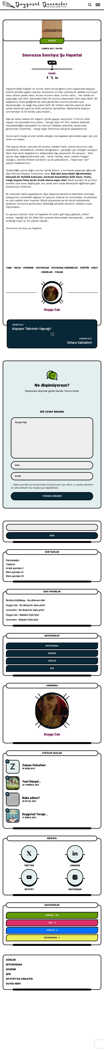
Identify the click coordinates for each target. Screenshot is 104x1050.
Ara (52, 535)
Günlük (52, 660)
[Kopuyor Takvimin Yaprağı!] (52, 327)
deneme (29, 267)
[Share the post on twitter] (52, 77)
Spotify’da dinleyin (19, 979)
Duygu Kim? (13, 984)
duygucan (43, 267)
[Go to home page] (36, 4)
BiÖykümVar (52, 645)
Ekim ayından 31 (15, 572)
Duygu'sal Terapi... (35, 814)
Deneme (52, 40)
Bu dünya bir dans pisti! (32, 605)
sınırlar (47, 272)
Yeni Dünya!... (31, 781)
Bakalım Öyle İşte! (29, 615)
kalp (95, 267)
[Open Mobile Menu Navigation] (98, 4)
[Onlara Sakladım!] (52, 341)
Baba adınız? (31, 798)
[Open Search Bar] (89, 4)
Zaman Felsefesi (34, 765)
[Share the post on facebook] (47, 77)
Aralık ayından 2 (14, 568)
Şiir (52, 668)
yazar (59, 272)
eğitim (85, 267)
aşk (9, 267)
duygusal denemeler (65, 267)
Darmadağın (12, 560)
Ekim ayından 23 (15, 576)
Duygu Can (52, 309)
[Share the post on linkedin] (56, 77)
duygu (59, 48)
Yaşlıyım (10, 564)
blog (18, 267)
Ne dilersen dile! (36, 600)
